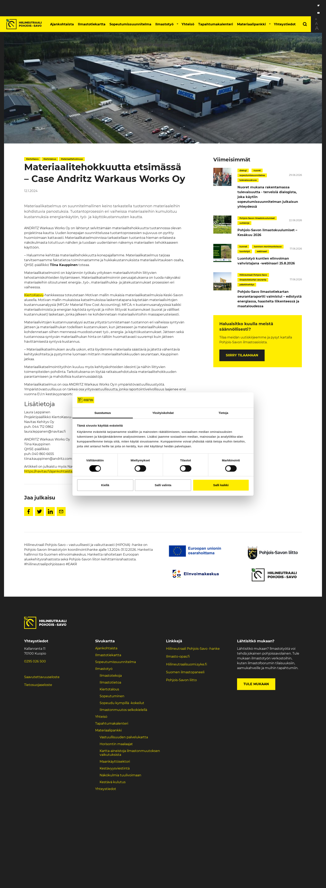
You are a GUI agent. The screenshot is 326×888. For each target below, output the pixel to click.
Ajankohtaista (62, 24)
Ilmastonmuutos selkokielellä (124, 710)
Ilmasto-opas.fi (178, 656)
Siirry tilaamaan (242, 355)
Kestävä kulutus (113, 782)
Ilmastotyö (164, 24)
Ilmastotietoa (110, 682)
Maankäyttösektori (115, 761)
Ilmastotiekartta (91, 24)
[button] (177, 24)
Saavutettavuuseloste (42, 677)
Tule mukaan (256, 684)
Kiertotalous (109, 689)
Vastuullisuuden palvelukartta (124, 737)
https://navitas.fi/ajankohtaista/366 (51, 471)
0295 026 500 (35, 661)
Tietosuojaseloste (38, 685)
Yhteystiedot (285, 24)
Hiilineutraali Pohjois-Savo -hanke (193, 649)
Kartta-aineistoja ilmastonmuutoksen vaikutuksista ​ (130, 753)
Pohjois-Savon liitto (181, 680)
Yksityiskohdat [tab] (163, 413)
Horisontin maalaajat (116, 744)
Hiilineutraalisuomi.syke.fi (186, 664)
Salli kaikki (221, 485)
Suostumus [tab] (102, 413)
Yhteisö (188, 24)
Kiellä (105, 485)
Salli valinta (163, 485)
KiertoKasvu (33, 295)
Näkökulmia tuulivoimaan (120, 775)
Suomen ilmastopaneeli (185, 672)
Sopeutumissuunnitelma (130, 24)
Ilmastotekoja (111, 676)
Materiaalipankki (251, 24)
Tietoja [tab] (223, 413)
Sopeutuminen (112, 696)
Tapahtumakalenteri (215, 24)
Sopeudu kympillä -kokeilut (122, 703)
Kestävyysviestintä (115, 768)
